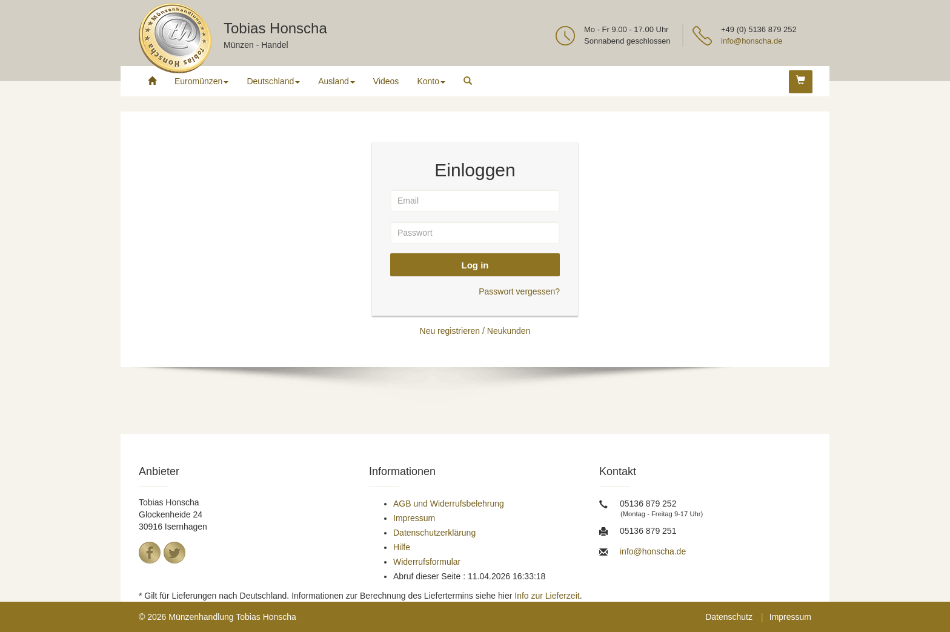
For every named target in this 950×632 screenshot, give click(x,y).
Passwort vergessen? (519, 291)
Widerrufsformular (426, 562)
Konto (431, 81)
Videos (386, 81)
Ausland (336, 81)
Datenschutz (728, 617)
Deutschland (273, 81)
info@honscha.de (751, 40)
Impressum (414, 518)
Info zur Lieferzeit (546, 595)
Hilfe (401, 547)
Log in (475, 265)
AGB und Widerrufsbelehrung (448, 503)
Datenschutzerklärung (434, 532)
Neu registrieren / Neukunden (475, 331)
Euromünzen (201, 81)
